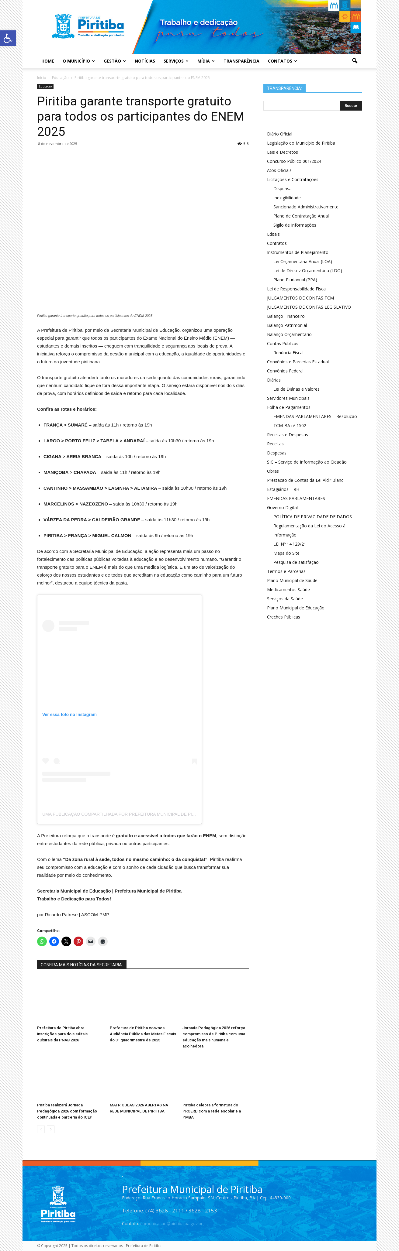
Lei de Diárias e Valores (296, 389)
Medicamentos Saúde (288, 589)
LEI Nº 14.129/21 (289, 544)
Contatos (282, 61)
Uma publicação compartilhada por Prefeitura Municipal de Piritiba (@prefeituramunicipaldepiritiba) (164, 814)
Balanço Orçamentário (289, 334)
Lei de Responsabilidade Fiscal (297, 289)
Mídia (206, 61)
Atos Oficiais (279, 170)
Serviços (176, 61)
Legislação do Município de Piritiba (301, 143)
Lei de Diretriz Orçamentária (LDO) (307, 270)
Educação (45, 86)
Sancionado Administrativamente (305, 207)
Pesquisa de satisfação (296, 562)
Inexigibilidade (287, 198)
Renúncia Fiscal (288, 352)
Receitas (275, 444)
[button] (354, 61)
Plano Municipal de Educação (295, 608)
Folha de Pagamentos (289, 407)
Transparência (241, 61)
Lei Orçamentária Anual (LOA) (302, 261)
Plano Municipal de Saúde (292, 580)
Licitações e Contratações (292, 179)
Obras (273, 471)
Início (41, 77)
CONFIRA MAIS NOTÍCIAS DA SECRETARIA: (82, 964)
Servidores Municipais (288, 398)
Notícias (145, 61)
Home (47, 61)
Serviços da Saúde (285, 599)
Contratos (277, 243)
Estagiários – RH (283, 489)
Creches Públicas (283, 617)
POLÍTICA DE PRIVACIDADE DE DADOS (312, 516)
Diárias (274, 380)
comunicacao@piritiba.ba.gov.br (171, 1223)
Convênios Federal (285, 371)
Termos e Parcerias (286, 571)
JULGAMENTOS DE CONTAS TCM (300, 298)
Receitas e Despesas (287, 434)
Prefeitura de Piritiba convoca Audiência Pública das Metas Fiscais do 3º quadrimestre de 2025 (143, 1034)
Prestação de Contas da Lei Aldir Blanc (305, 480)
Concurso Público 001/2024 (294, 161)
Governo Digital (282, 507)
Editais (273, 234)
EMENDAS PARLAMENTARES (296, 498)
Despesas (276, 453)
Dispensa (282, 188)
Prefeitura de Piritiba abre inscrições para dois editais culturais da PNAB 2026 (62, 1034)
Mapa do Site (286, 553)
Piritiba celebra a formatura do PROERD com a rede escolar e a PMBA (211, 1111)
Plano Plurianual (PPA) (295, 280)
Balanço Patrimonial (287, 325)
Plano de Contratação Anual (301, 216)
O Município (79, 61)
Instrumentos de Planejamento (297, 252)
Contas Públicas (282, 343)
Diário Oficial (279, 134)
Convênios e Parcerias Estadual (298, 362)
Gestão (115, 61)
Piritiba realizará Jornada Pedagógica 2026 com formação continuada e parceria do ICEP (67, 1111)
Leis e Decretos (282, 152)
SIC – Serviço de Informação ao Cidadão (307, 462)
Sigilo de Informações (294, 225)
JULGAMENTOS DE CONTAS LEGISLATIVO (309, 307)
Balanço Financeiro (286, 316)
